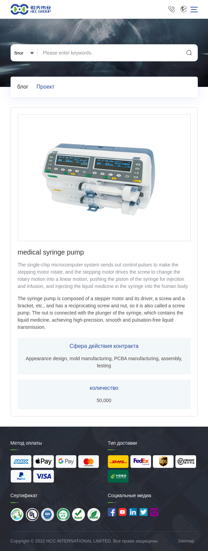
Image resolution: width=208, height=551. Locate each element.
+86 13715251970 (171, 9)
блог (23, 87)
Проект (45, 87)
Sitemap (186, 541)
